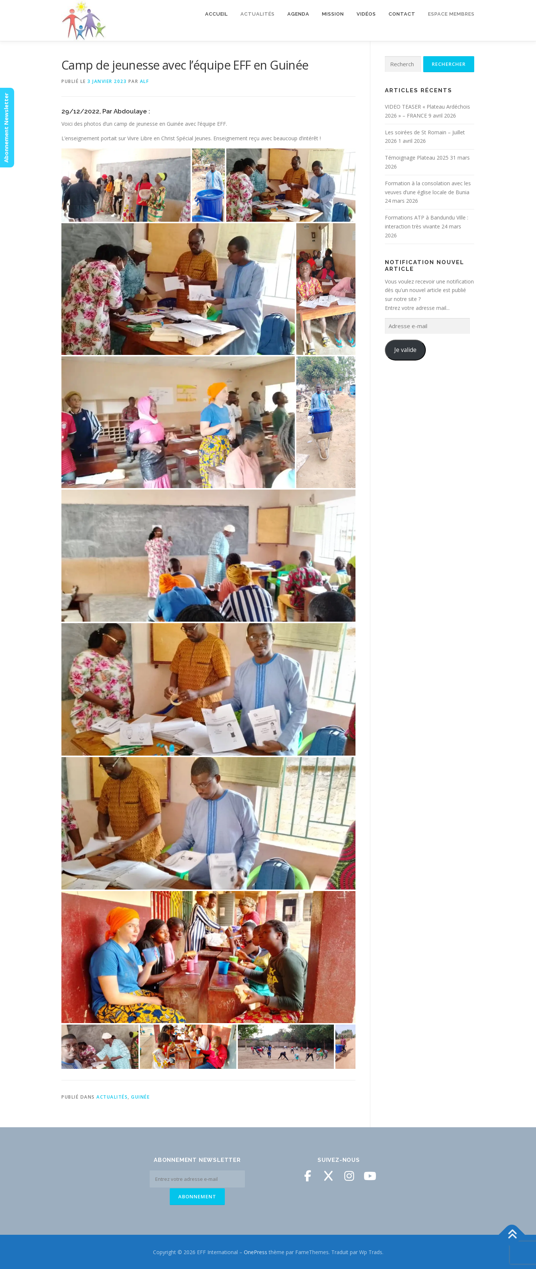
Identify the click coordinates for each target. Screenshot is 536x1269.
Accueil (216, 14)
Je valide (405, 350)
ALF (144, 81)
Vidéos (366, 14)
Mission (333, 14)
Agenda (298, 14)
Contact (402, 14)
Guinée (140, 1097)
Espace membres (451, 14)
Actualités (257, 14)
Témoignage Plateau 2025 (417, 157)
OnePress (255, 1251)
